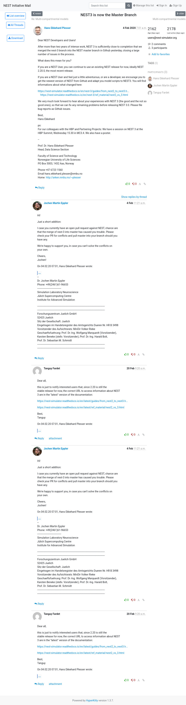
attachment (55, 438)
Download (15, 38)
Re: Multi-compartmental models (49, 19)
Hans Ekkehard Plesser (57, 27)
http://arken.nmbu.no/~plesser (63, 177)
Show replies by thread (134, 196)
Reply (39, 187)
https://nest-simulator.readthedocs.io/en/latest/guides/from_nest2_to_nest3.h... (82, 401)
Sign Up (175, 5)
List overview (15, 15)
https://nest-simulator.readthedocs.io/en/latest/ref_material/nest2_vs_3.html (80, 407)
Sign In (162, 5)
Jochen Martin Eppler (56, 203)
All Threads (15, 25)
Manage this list (143, 5)
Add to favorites (159, 54)
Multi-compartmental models (169, 19)
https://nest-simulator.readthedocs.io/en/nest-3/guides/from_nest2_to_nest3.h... (83, 91)
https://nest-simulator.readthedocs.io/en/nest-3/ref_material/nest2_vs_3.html (84, 94)
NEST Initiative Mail (17, 5)
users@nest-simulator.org (162, 37)
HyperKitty (92, 700)
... (39, 273)
